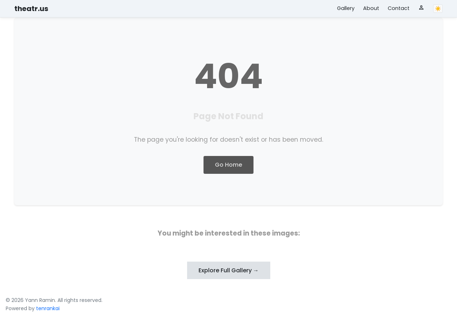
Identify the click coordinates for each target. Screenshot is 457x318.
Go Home (228, 165)
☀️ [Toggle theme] (438, 8)
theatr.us (31, 9)
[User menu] (421, 7)
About (371, 8)
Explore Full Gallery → (229, 270)
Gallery (346, 8)
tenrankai (48, 308)
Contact (399, 8)
